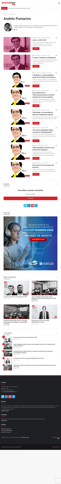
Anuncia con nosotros (6, 432)
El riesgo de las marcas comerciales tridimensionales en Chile (28, 358)
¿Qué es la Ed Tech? (39, 40)
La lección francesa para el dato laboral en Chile (19, 8)
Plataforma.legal (25, 437)
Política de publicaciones (6, 430)
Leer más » (36, 48)
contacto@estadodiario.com (10, 391)
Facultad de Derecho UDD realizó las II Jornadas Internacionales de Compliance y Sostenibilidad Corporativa (15, 322)
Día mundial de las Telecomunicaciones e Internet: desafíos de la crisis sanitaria (43, 95)
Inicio (5, 14)
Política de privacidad (6, 428)
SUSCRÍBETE (4, 420)
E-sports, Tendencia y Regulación (44, 58)
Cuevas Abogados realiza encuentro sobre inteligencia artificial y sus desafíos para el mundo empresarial (44, 298)
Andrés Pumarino (36, 37)
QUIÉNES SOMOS (5, 410)
